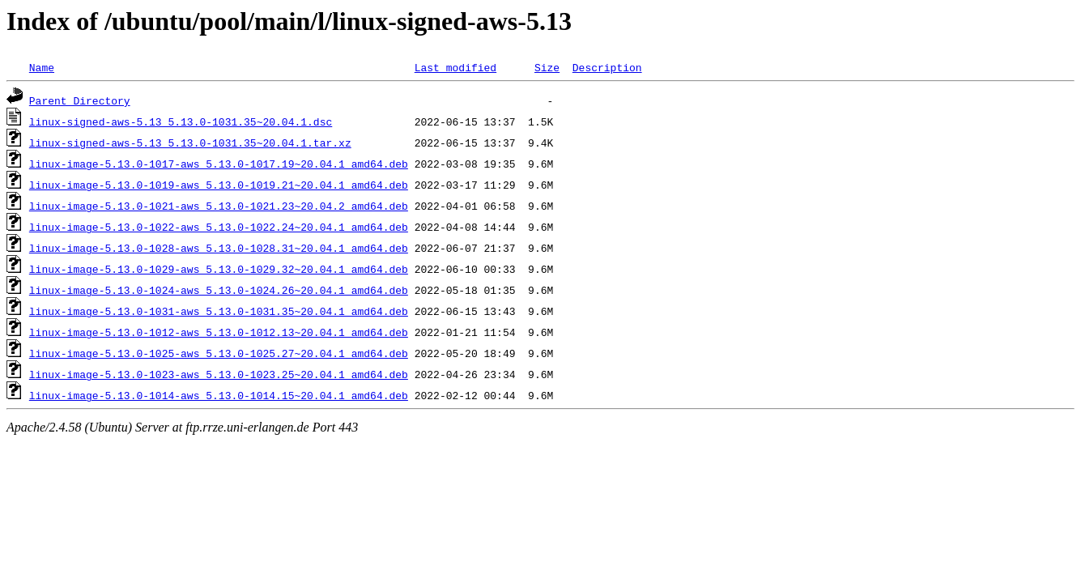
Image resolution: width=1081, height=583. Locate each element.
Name (41, 67)
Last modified (455, 67)
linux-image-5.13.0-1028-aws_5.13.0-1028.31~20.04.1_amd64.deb (218, 247)
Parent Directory (79, 100)
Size (547, 67)
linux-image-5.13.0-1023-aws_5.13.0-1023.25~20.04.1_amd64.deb (218, 374)
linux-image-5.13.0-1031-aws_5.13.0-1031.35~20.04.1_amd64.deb (218, 311)
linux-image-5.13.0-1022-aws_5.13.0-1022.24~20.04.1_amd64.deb (218, 226)
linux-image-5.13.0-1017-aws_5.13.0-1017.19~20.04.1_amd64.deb (218, 163)
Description (607, 67)
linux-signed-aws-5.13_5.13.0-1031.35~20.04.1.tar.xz (190, 142)
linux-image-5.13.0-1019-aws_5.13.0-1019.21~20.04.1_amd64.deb (218, 184)
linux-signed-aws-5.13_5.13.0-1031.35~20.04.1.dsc (180, 121)
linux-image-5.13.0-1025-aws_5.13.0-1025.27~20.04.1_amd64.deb (218, 353)
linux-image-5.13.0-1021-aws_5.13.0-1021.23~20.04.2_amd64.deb (218, 205)
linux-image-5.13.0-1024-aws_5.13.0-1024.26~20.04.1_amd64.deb (218, 290)
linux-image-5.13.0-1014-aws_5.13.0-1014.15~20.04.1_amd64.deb (218, 395)
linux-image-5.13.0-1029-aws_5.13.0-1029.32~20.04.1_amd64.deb (218, 269)
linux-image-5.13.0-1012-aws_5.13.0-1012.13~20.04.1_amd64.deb (218, 332)
